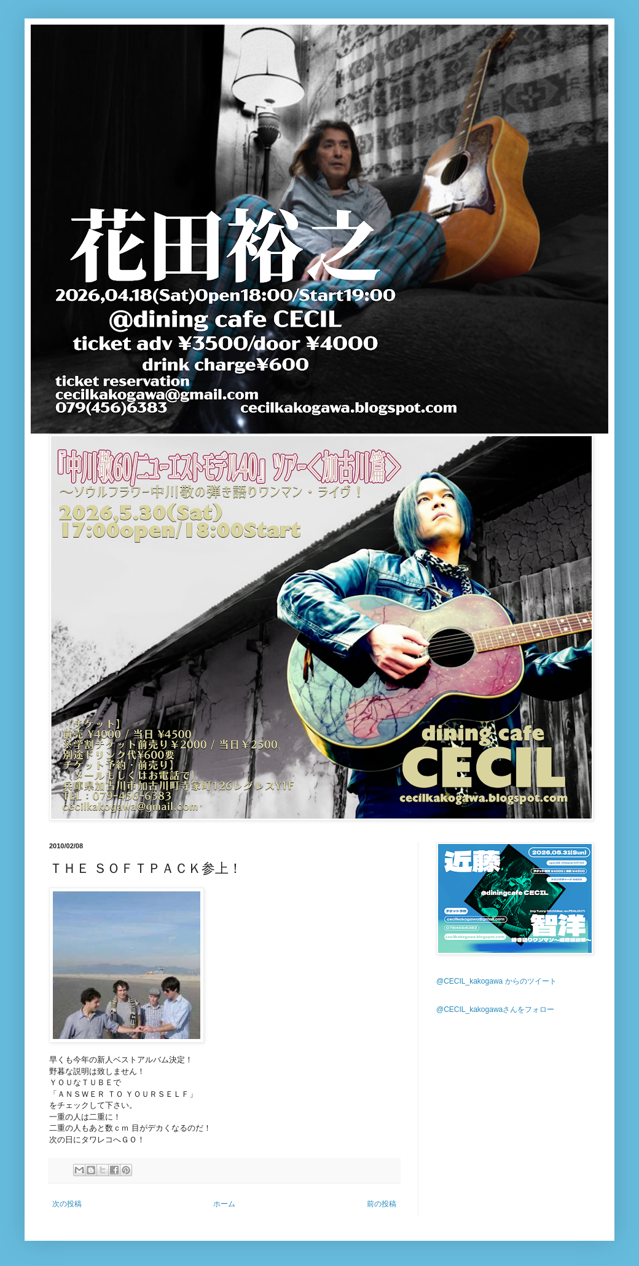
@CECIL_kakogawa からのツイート (496, 981)
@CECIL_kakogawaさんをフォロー (495, 1009)
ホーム (224, 1204)
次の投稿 (67, 1204)
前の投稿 (381, 1204)
